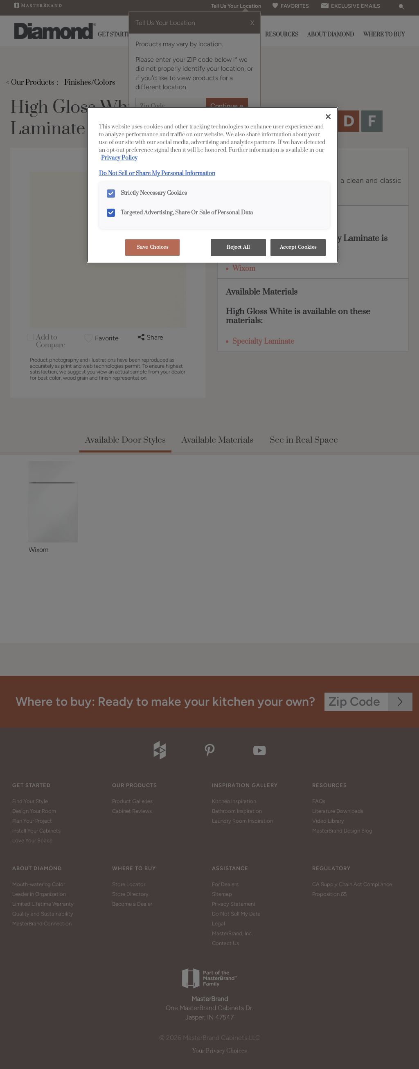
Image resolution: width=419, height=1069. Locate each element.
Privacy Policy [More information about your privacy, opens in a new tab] (119, 158)
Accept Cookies (298, 247)
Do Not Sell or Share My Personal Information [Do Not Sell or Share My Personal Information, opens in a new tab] (157, 173)
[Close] (328, 117)
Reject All (238, 247)
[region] (212, 185)
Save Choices (153, 247)
